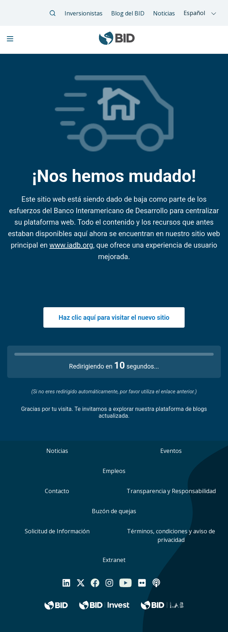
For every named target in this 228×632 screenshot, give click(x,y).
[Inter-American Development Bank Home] (117, 42)
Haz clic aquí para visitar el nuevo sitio (113, 317)
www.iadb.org (71, 245)
